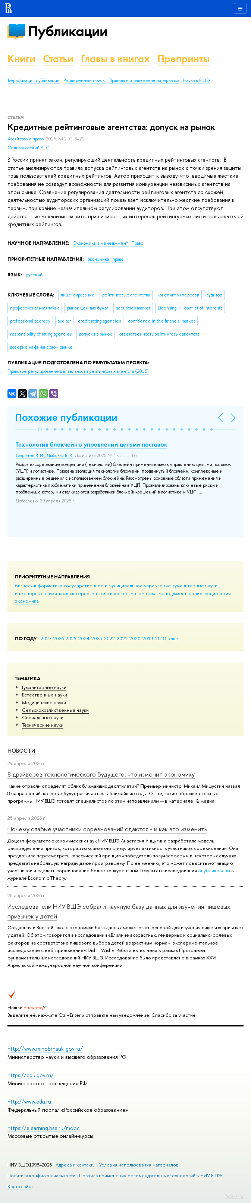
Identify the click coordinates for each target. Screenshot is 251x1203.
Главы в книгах (115, 58)
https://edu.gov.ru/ (30, 1075)
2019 (147, 638)
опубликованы (214, 870)
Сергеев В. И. (30, 455)
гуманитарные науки (195, 585)
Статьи (58, 58)
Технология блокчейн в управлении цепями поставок (91, 444)
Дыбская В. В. (60, 455)
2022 (109, 638)
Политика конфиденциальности (41, 1175)
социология (217, 593)
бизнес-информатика (38, 585)
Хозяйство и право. (26, 139)
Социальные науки (42, 717)
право (196, 593)
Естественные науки (44, 694)
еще (173, 638)
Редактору (234, 1196)
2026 (58, 638)
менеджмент (173, 593)
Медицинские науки (44, 702)
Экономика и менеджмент (101, 243)
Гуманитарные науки (44, 687)
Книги (21, 58)
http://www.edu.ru (29, 1101)
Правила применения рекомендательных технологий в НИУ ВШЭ (150, 1175)
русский (34, 275)
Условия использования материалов (139, 1165)
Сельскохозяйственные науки (55, 710)
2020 (135, 638)
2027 (46, 638)
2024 (84, 638)
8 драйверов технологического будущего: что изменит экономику (101, 774)
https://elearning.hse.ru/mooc (43, 1127)
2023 (96, 638)
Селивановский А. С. (28, 148)
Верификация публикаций (34, 80)
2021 (122, 638)
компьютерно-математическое (94, 593)
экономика (27, 600)
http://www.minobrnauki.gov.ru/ (45, 1048)
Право (137, 243)
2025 (71, 638)
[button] (40, 429)
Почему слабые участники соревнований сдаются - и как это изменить (107, 829)
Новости (21, 751)
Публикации (67, 31)
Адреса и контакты (75, 1165)
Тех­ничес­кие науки (42, 724)
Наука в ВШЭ (196, 80)
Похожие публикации (66, 417)
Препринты (183, 58)
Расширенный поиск (84, 80)
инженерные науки (36, 593)
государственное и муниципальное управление (117, 585)
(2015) (77, 371)
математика (144, 593)
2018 (160, 638)
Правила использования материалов (144, 80)
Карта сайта (19, 1186)
